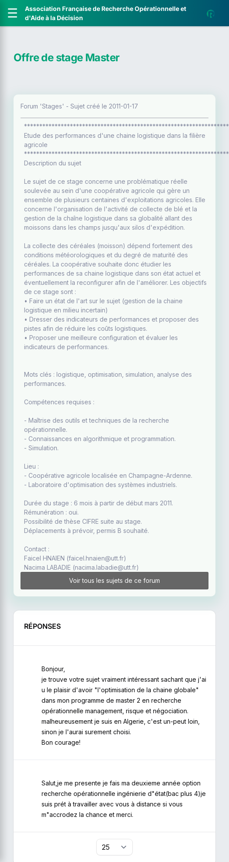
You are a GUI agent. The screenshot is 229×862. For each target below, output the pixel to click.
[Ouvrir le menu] (12, 13)
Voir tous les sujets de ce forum (114, 580)
